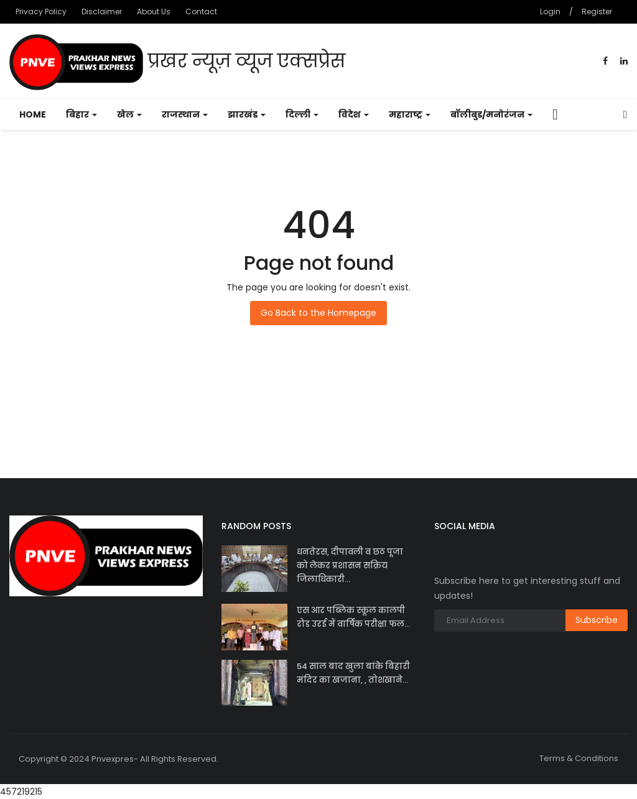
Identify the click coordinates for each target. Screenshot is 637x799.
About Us (153, 11)
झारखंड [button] (247, 114)
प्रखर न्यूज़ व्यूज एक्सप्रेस (177, 62)
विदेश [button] (353, 114)
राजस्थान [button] (185, 114)
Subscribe (596, 620)
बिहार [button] (81, 114)
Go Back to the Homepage (318, 313)
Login (550, 11)
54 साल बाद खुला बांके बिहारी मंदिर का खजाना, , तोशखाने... (353, 673)
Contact (201, 11)
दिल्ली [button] (302, 114)
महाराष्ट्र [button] (409, 114)
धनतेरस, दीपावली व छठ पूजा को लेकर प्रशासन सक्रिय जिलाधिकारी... (350, 565)
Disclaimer (101, 11)
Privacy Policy (41, 11)
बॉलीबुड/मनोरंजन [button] (491, 114)
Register (597, 11)
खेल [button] (129, 114)
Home (32, 114)
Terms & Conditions (578, 758)
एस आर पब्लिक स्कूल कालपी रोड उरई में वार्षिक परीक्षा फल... (353, 617)
